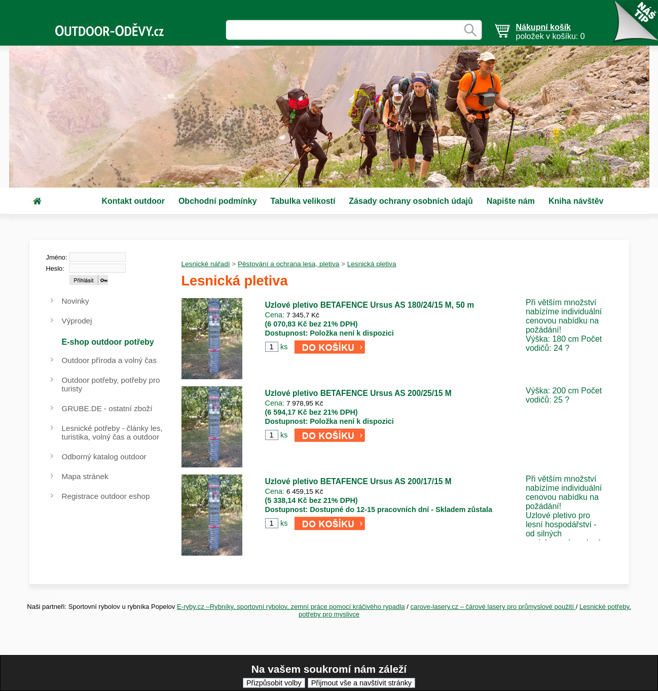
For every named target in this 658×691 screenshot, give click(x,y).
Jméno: (56, 257)
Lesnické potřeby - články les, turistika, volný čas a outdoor (112, 432)
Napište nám (511, 201)
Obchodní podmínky (217, 201)
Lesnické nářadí (205, 264)
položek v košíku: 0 (550, 32)
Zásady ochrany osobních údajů (411, 201)
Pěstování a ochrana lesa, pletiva (288, 264)
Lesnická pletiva (371, 264)
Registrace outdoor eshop (106, 496)
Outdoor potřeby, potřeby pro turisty (111, 384)
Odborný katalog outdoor (104, 456)
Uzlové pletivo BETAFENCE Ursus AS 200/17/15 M (358, 481)
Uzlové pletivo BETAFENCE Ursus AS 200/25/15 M (358, 393)
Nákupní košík (543, 27)
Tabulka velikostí (303, 201)
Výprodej (77, 320)
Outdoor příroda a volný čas (109, 360)
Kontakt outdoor (133, 201)
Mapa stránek (85, 476)
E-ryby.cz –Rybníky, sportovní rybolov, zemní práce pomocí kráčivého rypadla (291, 606)
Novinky (75, 301)
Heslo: (55, 268)
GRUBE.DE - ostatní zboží (107, 408)
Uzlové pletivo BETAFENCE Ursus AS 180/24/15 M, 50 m (369, 305)
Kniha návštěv (576, 201)
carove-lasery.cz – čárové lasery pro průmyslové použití (493, 606)
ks (283, 347)
